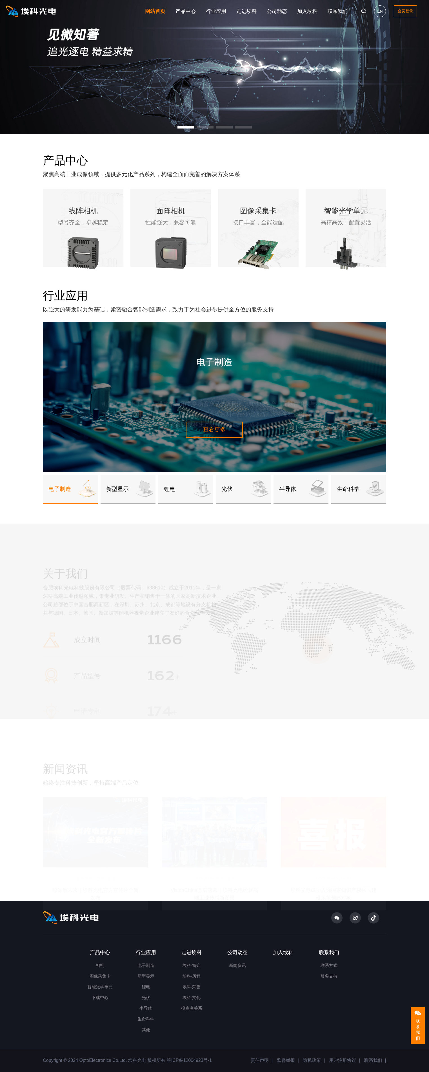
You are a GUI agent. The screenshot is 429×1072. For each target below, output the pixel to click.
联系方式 (329, 965)
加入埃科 (307, 11)
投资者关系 (191, 1008)
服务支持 (329, 976)
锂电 (146, 986)
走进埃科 (246, 11)
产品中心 (185, 11)
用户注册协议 (342, 1060)
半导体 (145, 1008)
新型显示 (145, 976)
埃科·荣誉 (192, 986)
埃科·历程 (192, 976)
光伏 (146, 997)
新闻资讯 (237, 965)
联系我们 (338, 11)
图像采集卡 (100, 976)
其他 (146, 1029)
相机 (100, 965)
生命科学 (145, 1018)
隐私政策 (312, 1060)
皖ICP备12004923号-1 (188, 1060)
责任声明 (260, 1060)
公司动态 (277, 11)
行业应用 (216, 11)
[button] (185, 127)
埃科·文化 (192, 997)
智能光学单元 (100, 986)
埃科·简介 (192, 965)
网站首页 (155, 11)
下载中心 (100, 997)
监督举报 (286, 1060)
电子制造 (145, 965)
